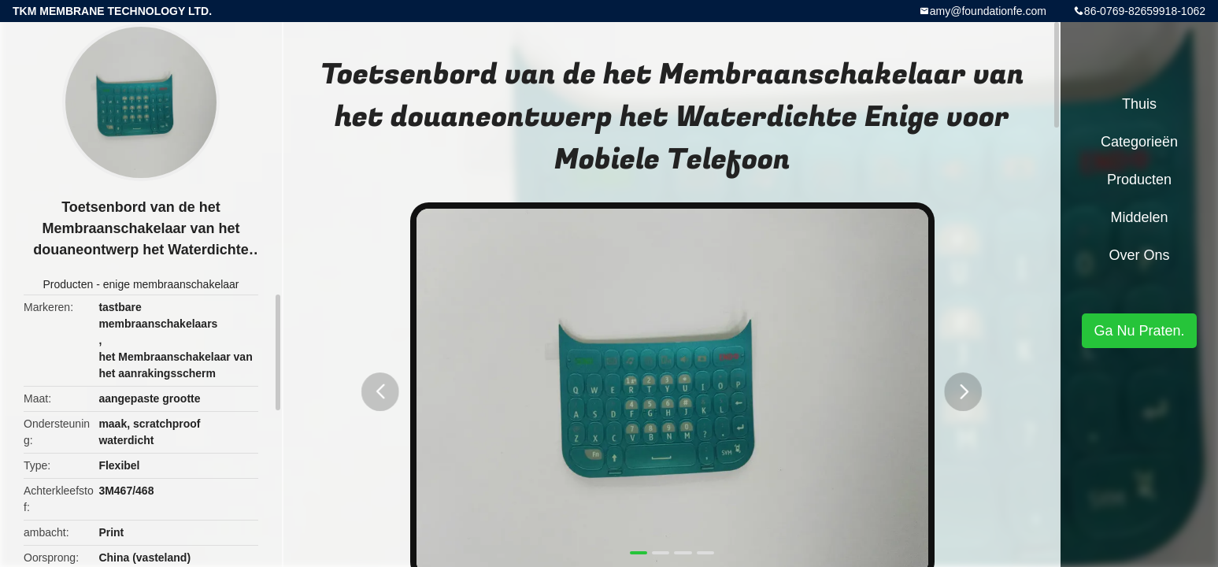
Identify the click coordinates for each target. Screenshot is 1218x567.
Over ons (1139, 255)
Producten (68, 284)
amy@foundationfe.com (988, 11)
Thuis (1139, 104)
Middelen (1139, 217)
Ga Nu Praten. (1139, 331)
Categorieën (1139, 142)
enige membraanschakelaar (171, 284)
